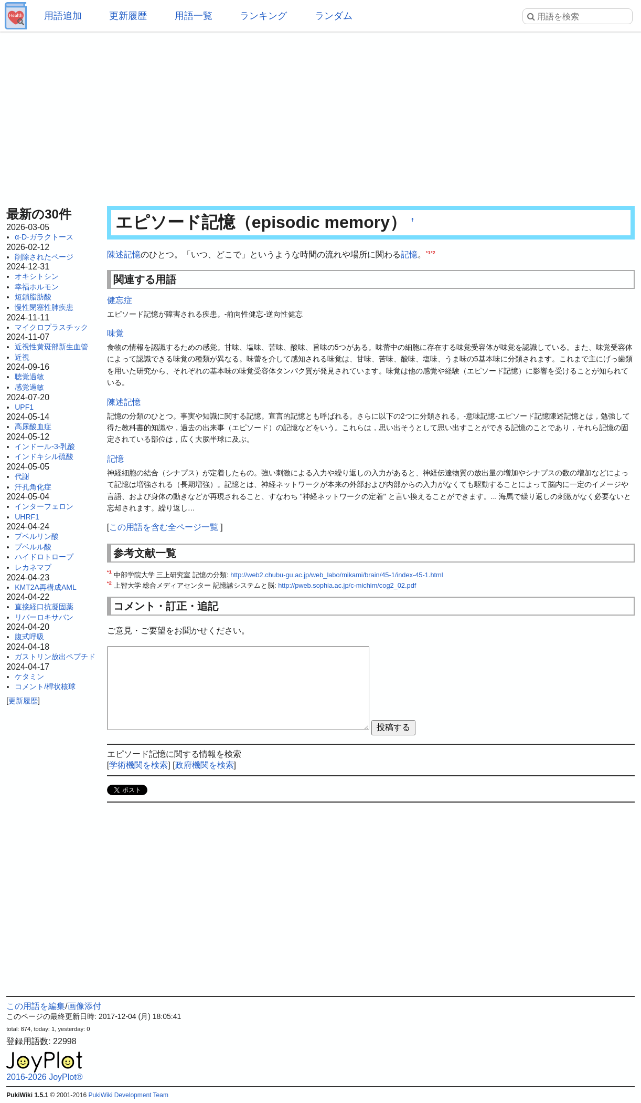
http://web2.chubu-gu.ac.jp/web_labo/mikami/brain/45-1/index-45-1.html (336, 575)
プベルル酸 (33, 547)
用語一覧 (193, 16)
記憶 (409, 254)
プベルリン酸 (37, 536)
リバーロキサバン (44, 617)
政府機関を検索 (204, 765)
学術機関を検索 (138, 765)
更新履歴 (128, 16)
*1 (428, 252)
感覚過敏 (29, 387)
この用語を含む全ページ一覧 (163, 527)
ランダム (333, 16)
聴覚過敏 (29, 376)
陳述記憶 (124, 254)
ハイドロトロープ (44, 557)
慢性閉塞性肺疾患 (44, 307)
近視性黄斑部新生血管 (51, 346)
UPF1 (24, 407)
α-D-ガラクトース (44, 237)
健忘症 (119, 300)
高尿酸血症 (33, 426)
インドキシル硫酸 (44, 456)
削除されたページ (44, 257)
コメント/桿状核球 (45, 686)
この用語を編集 (35, 1006)
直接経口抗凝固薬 (44, 606)
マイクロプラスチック (51, 327)
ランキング (263, 16)
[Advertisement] (320, 115)
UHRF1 (27, 517)
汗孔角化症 (33, 487)
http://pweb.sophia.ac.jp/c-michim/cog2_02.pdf (347, 585)
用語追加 (63, 16)
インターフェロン (44, 506)
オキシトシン (37, 276)
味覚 (115, 333)
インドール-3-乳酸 (45, 446)
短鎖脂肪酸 (33, 297)
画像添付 (84, 1006)
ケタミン (29, 676)
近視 (22, 357)
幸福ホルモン (37, 287)
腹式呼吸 (29, 636)
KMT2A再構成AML (45, 587)
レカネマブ (33, 567)
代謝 (22, 476)
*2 (433, 252)
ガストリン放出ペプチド (55, 656)
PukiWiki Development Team (128, 1095)
